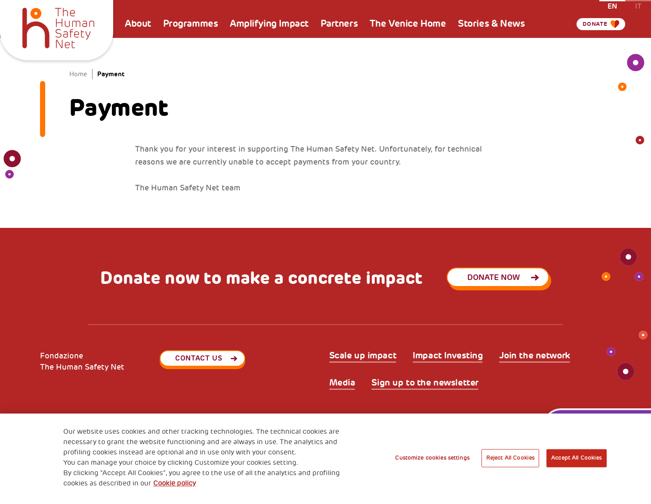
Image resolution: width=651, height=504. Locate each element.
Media (342, 382)
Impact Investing (448, 355)
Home (78, 74)
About (138, 23)
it (638, 6)
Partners (339, 23)
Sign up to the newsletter (424, 382)
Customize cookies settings (432, 457)
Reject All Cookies (510, 457)
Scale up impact (363, 355)
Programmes (190, 23)
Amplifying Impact (269, 23)
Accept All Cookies (576, 457)
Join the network (534, 355)
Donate (590, 23)
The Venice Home (408, 23)
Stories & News (491, 23)
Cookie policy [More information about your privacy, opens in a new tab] (174, 483)
